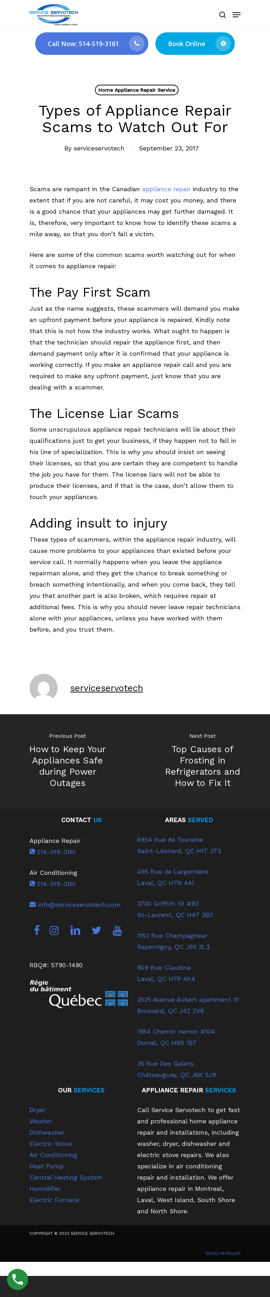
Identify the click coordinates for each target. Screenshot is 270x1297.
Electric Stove (51, 1143)
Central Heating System (66, 1177)
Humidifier (45, 1188)
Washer (41, 1121)
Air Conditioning (53, 1155)
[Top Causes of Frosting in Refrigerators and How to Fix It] (202, 761)
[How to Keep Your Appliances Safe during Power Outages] (67, 761)
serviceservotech (98, 148)
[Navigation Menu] (236, 14)
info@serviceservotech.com (75, 904)
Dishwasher (47, 1132)
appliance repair (165, 189)
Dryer (37, 1110)
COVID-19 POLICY (222, 1253)
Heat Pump (47, 1166)
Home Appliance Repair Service (136, 90)
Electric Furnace (54, 1200)
